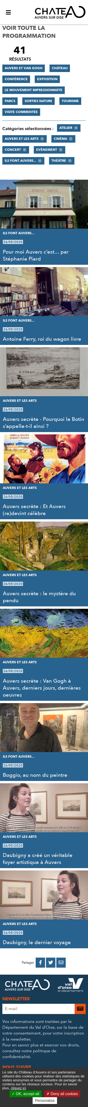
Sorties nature (38, 101)
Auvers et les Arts (21, 139)
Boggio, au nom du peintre (35, 775)
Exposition (47, 79)
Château (60, 68)
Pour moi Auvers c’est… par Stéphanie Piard (36, 255)
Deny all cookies (62, 1094)
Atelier (65, 128)
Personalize (45, 1101)
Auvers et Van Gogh (23, 68)
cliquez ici (18, 1088)
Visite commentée (21, 112)
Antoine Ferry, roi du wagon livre (42, 339)
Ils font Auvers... (20, 160)
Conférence (16, 79)
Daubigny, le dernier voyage (37, 942)
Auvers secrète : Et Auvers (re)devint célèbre (34, 510)
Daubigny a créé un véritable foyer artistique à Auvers (38, 859)
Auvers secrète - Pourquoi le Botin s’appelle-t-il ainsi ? (43, 423)
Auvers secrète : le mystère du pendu (39, 597)
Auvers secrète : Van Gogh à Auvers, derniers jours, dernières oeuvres (42, 687)
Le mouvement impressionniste (33, 90)
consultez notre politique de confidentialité (29, 1054)
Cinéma (60, 139)
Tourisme (70, 101)
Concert (13, 150)
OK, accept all (25, 1094)
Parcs (10, 101)
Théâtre (58, 160)
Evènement (46, 150)
